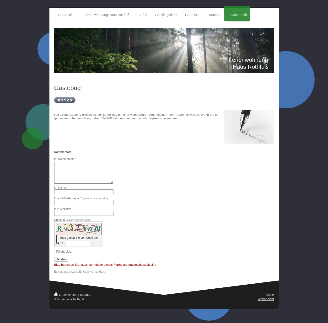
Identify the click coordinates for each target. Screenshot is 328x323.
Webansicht (266, 299)
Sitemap (85, 295)
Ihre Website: (62, 209)
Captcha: (72, 220)
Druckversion (66, 295)
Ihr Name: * (61, 187)
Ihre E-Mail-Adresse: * (81, 198)
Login (270, 294)
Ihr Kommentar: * (65, 159)
